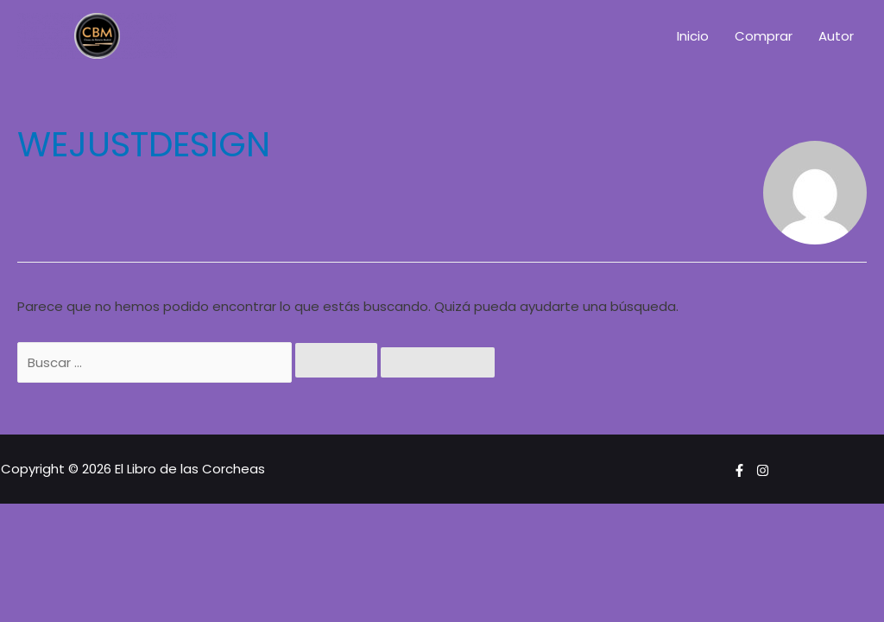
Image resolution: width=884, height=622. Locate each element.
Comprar (763, 36)
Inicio (693, 36)
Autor (836, 36)
